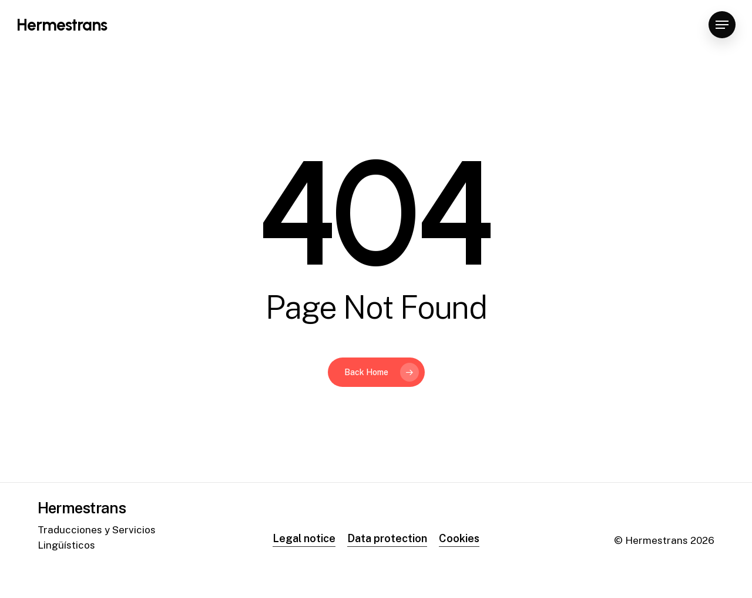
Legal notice (304, 538)
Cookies (459, 538)
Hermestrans (61, 24)
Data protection (387, 538)
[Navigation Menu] (722, 25)
